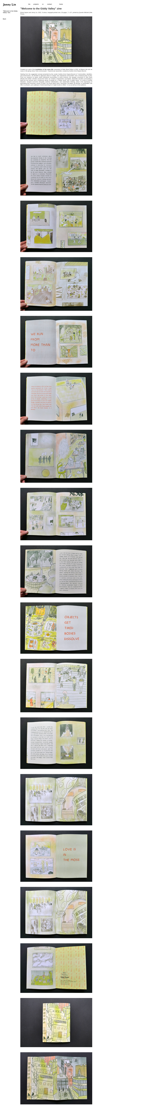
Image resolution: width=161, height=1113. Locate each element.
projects (36, 4)
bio (29, 4)
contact (49, 4)
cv (43, 4)
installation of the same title (44, 69)
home (61, 4)
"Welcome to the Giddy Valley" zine (10, 11)
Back (4, 19)
